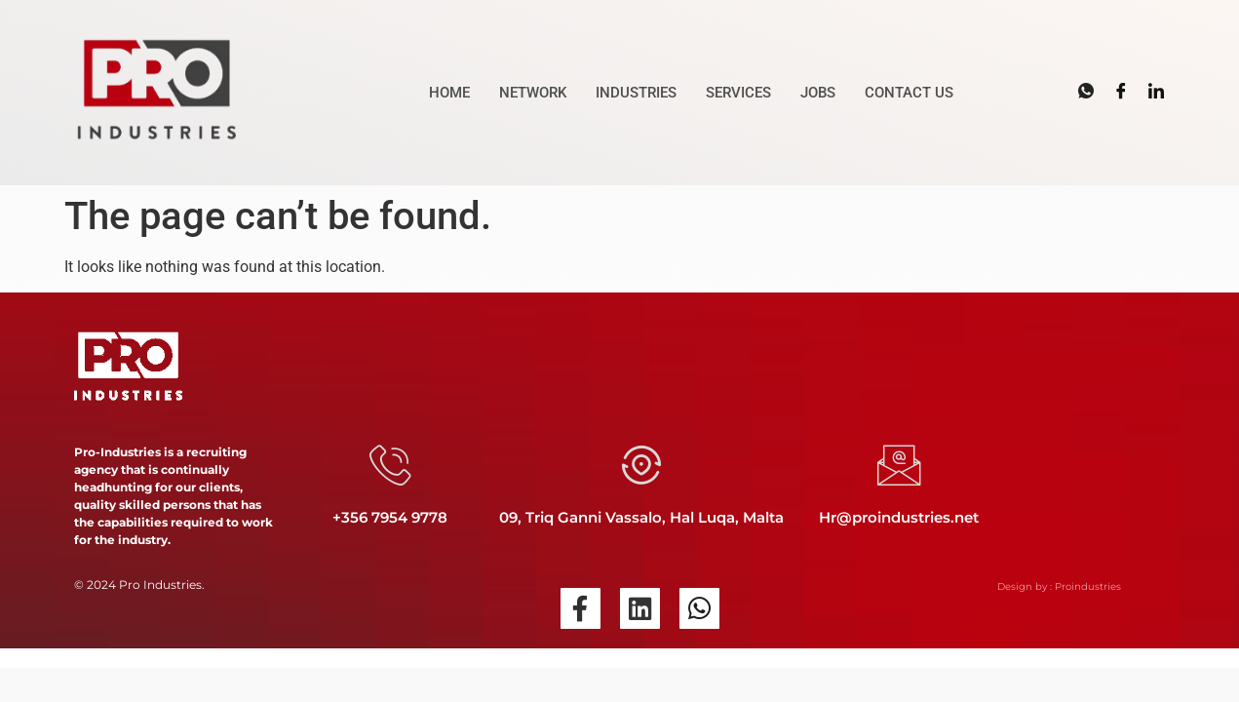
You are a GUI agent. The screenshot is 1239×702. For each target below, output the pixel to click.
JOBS (817, 92)
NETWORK (532, 92)
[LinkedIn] (1156, 92)
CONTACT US (909, 92)
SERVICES (738, 92)
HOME (449, 92)
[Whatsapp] (1086, 92)
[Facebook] (1121, 92)
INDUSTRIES (636, 92)
